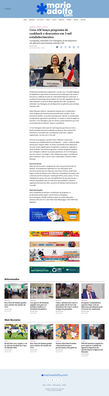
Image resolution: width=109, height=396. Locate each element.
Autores (83, 19)
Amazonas (32, 19)
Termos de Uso (56, 385)
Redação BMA (33, 46)
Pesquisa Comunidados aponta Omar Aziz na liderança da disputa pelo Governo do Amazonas (92, 313)
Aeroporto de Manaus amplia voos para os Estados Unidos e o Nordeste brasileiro (39, 313)
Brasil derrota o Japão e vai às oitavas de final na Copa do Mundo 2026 (15, 353)
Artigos (76, 19)
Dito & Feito (40, 19)
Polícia (54, 19)
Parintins (61, 19)
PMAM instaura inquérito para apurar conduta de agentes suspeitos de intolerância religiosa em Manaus (92, 355)
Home (25, 19)
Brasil (48, 19)
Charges (68, 19)
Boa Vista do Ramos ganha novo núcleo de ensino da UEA (15, 312)
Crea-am (45, 27)
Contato (64, 385)
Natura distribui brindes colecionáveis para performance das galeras (66, 353)
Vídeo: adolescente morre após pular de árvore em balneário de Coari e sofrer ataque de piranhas (67, 313)
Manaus (39, 27)
